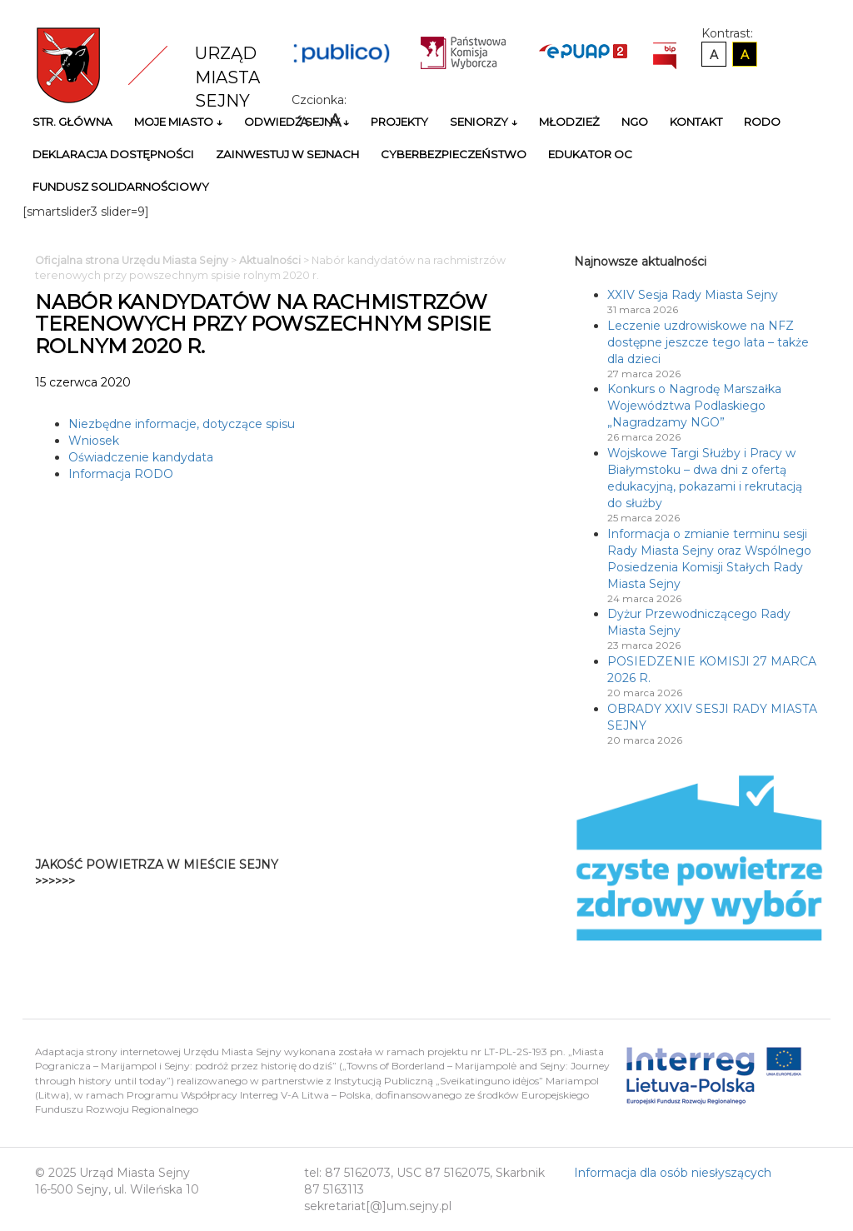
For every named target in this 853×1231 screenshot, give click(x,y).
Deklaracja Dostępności (113, 154)
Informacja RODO (120, 473)
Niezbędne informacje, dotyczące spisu (181, 423)
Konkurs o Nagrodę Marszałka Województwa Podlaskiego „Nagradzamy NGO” (694, 405)
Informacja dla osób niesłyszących (672, 1172)
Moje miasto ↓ (178, 121)
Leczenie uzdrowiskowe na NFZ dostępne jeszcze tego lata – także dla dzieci (708, 342)
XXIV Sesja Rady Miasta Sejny (692, 294)
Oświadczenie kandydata (140, 457)
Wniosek (93, 440)
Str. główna (72, 121)
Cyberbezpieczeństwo (453, 154)
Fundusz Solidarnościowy (120, 186)
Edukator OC (590, 154)
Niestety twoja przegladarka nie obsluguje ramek (470, 873)
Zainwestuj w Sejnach (287, 154)
